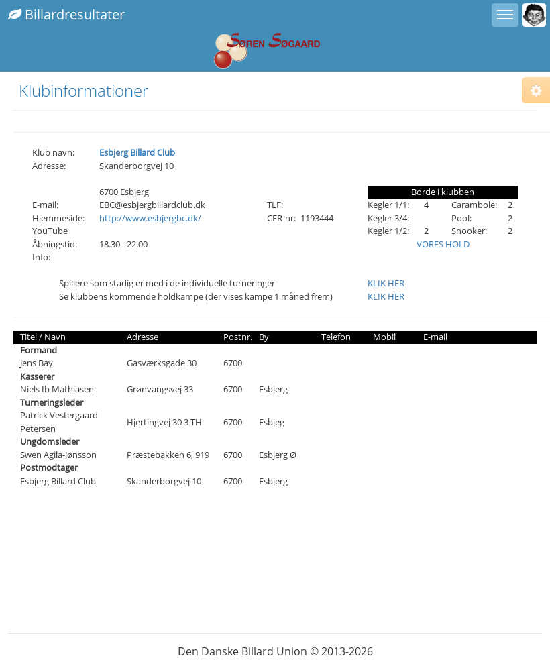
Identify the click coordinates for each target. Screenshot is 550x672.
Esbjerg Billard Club (137, 152)
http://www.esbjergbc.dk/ (150, 218)
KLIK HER (386, 283)
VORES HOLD (443, 244)
